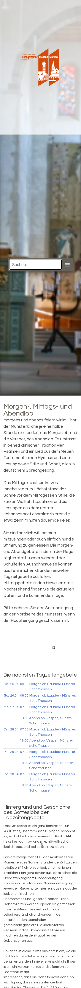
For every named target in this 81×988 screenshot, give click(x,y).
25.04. (14, 684)
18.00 (24, 718)
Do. (6, 774)
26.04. (14, 695)
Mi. (6, 751)
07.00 (24, 707)
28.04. (14, 729)
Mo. (6, 707)
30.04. (14, 774)
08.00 (24, 684)
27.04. (14, 707)
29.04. (14, 751)
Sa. (6, 684)
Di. (6, 729)
